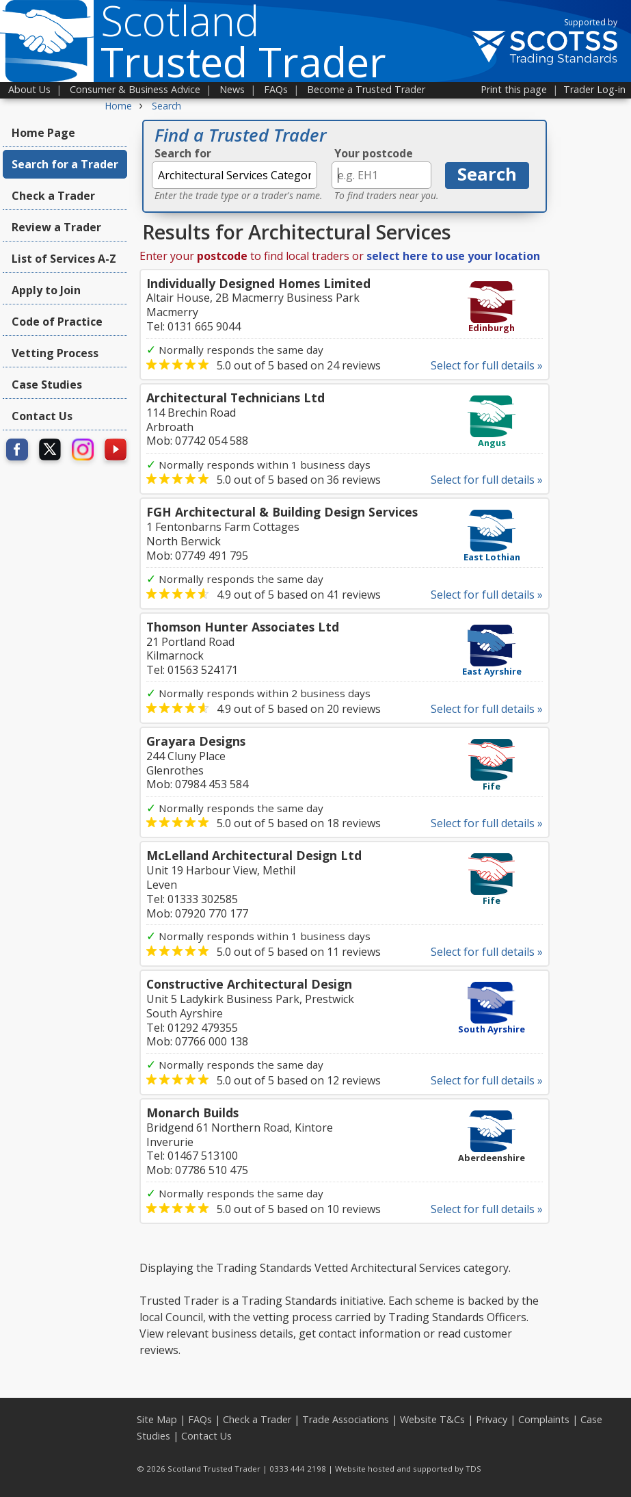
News (232, 89)
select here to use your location (453, 255)
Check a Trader (53, 195)
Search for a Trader (65, 164)
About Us (29, 89)
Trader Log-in (594, 89)
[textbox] (234, 175)
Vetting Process (55, 353)
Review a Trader (56, 227)
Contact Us (42, 416)
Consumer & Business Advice (135, 89)
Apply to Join (46, 290)
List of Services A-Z (64, 258)
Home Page (43, 132)
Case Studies (47, 384)
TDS (473, 1468)
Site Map (157, 1419)
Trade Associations (345, 1419)
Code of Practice (57, 321)
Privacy (491, 1419)
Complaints (543, 1419)
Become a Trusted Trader (366, 89)
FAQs (276, 89)
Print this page (514, 89)
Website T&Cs (432, 1419)
